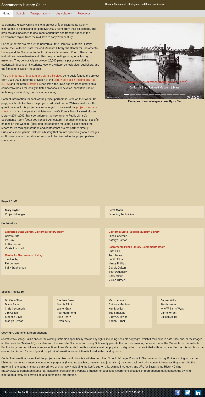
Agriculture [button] (63, 13)
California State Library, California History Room (34, 231)
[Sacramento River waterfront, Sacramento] (154, 82)
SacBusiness (29, 392)
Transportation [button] (39, 13)
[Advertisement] (102, 171)
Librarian (32, 84)
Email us (111, 392)
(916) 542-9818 (134, 392)
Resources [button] (84, 13)
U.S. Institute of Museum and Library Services (34, 75)
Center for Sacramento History (24, 255)
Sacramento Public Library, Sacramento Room (137, 247)
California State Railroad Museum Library (134, 231)
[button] (112, 61)
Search (20, 13)
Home (6, 13)
